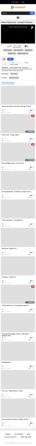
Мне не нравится (11, 46)
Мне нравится (8, 46)
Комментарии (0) (22, 53)
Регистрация (15, 2)
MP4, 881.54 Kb (14, 77)
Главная (7, 434)
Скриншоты (28, 50)
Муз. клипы (14, 73)
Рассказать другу (11, 437)
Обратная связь (26, 437)
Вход (23, 2)
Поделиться (12, 53)
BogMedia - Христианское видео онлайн (21, 443)
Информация (7, 50)
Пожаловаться (18, 50)
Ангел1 (10, 59)
